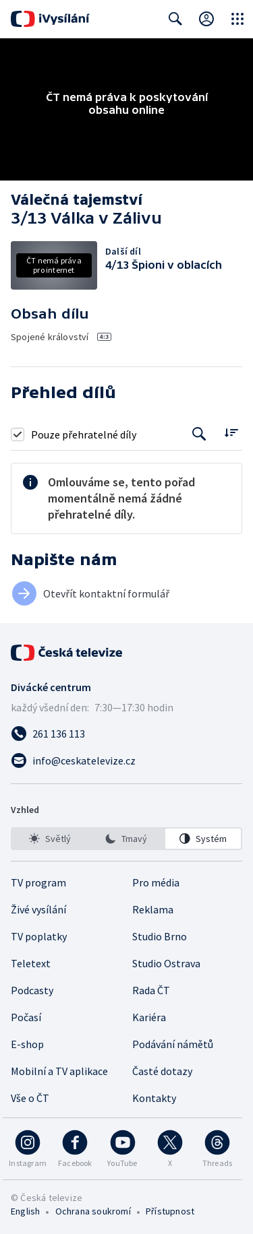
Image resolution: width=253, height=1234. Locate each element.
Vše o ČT (30, 1098)
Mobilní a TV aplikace (59, 1071)
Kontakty (154, 1098)
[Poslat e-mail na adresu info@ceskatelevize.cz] (126, 760)
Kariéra (149, 1017)
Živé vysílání (38, 909)
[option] (50, 839)
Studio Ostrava (166, 963)
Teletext (31, 963)
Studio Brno (159, 936)
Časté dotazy (162, 1071)
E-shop (27, 1044)
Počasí (26, 1017)
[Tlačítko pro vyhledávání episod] (199, 434)
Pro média (155, 882)
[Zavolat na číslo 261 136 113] (126, 733)
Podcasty (32, 990)
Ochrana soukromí (93, 1211)
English (25, 1211)
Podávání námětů (172, 1044)
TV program (38, 882)
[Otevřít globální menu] (237, 19)
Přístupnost (170, 1211)
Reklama (152, 909)
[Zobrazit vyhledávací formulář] (175, 19)
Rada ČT (151, 990)
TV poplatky (39, 936)
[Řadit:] (231, 433)
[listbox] (126, 838)
